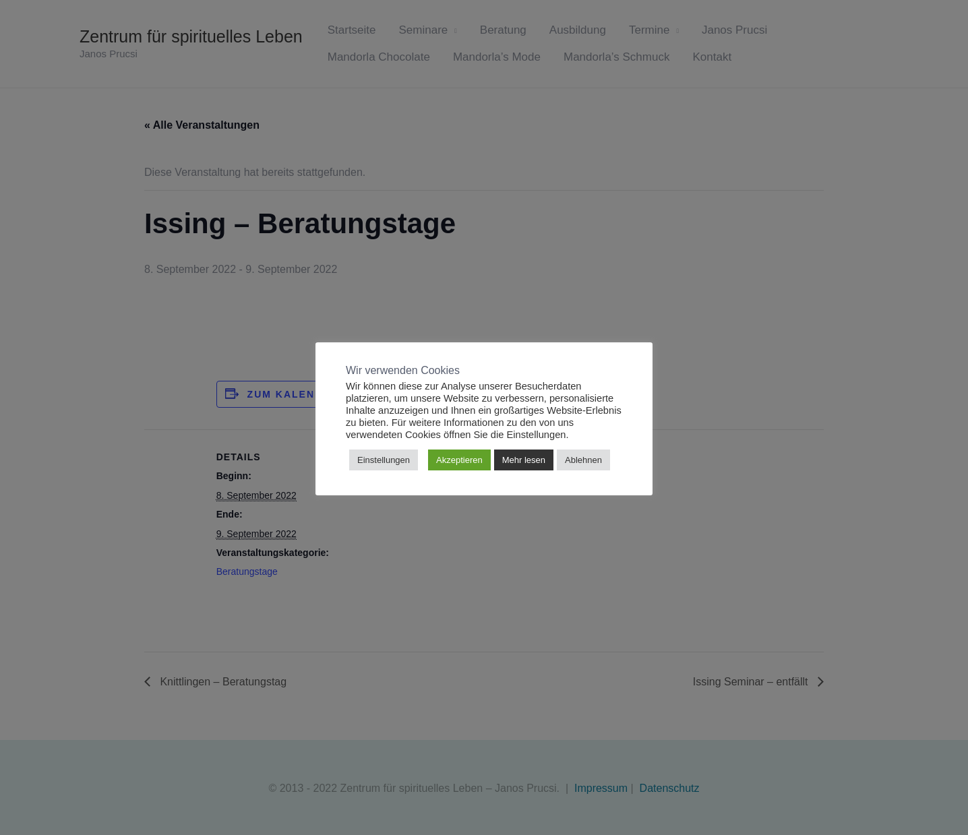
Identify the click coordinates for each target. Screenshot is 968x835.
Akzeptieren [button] (459, 460)
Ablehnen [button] (583, 460)
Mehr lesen (523, 460)
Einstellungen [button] (383, 460)
